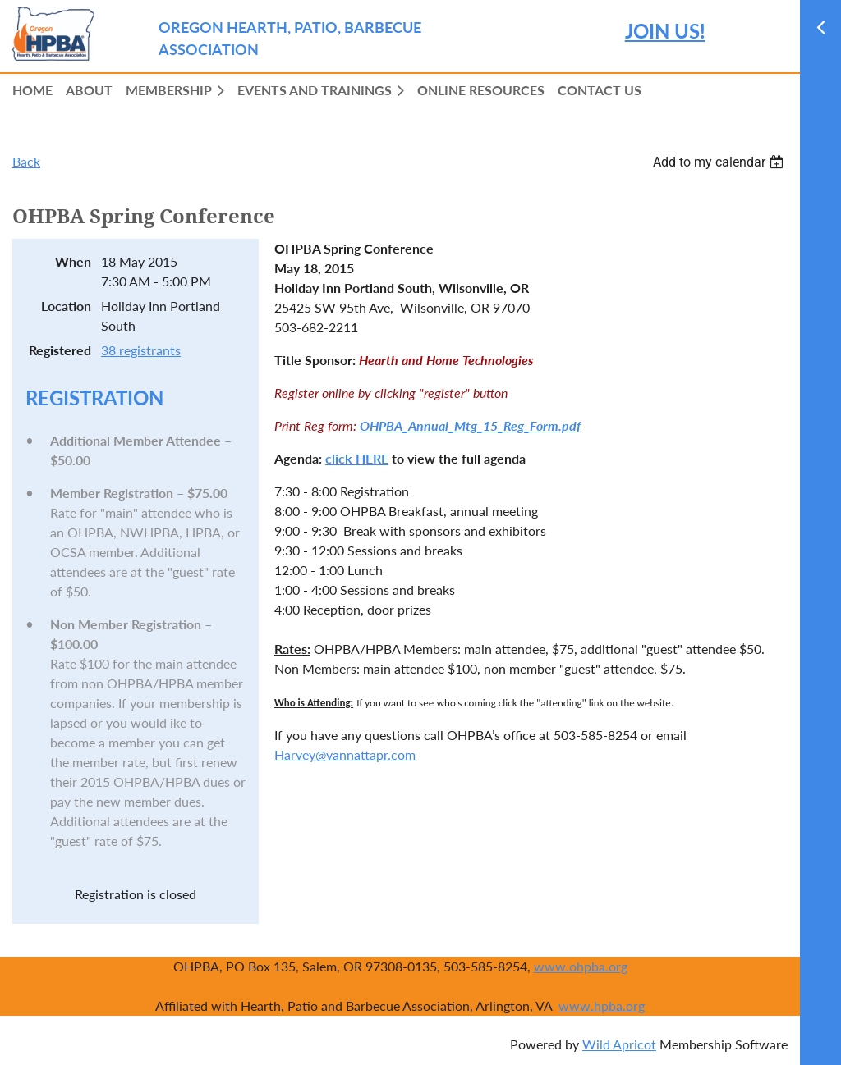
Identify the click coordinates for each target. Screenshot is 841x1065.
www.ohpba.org (580, 966)
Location (66, 305)
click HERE (356, 458)
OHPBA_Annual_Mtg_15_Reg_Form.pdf (470, 425)
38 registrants (141, 350)
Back (26, 161)
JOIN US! (665, 31)
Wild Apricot (619, 1044)
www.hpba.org (601, 1005)
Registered (60, 350)
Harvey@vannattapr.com (345, 754)
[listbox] (720, 162)
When (73, 261)
